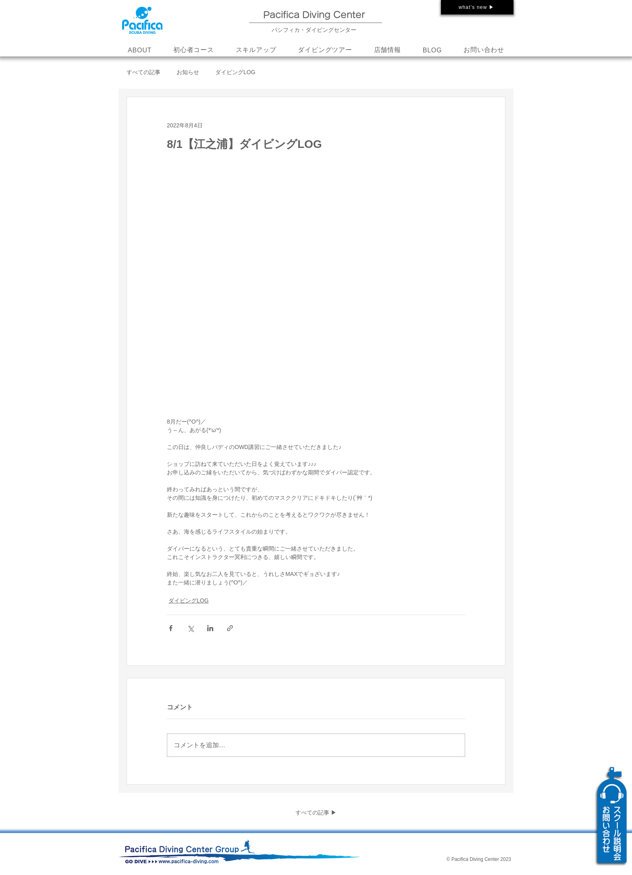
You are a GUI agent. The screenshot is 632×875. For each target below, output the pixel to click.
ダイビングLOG (235, 72)
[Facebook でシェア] (171, 628)
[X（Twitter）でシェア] (190, 628)
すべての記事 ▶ (316, 812)
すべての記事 (143, 72)
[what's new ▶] (477, 7)
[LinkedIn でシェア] (210, 628)
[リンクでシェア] (230, 628)
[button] (256, 50)
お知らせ (188, 72)
